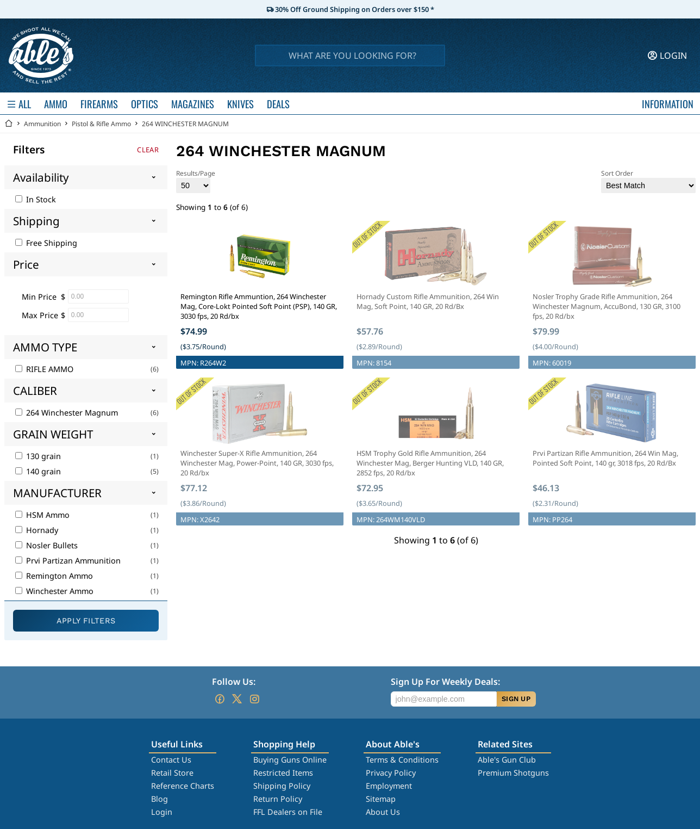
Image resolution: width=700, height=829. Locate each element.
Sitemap (381, 799)
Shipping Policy (281, 786)
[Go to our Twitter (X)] (237, 699)
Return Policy (277, 799)
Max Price (40, 315)
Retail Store (172, 773)
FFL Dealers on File (287, 812)
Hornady (36, 530)
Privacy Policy (391, 773)
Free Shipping (46, 243)
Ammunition (42, 123)
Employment (389, 786)
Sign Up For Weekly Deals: (445, 682)
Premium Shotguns (513, 773)
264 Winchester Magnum (66, 412)
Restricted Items (283, 773)
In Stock (35, 199)
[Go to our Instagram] (254, 699)
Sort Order (648, 181)
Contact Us (171, 759)
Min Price (39, 297)
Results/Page (195, 181)
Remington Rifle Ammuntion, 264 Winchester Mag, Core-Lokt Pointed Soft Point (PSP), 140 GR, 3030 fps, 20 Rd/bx (258, 306)
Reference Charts (182, 786)
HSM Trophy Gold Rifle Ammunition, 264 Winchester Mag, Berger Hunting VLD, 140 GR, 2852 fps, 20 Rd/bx (430, 463)
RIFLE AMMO (44, 369)
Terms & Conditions (402, 759)
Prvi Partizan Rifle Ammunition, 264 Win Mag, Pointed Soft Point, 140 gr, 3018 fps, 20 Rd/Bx (605, 458)
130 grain (38, 456)
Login (161, 812)
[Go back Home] (8, 123)
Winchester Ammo (54, 591)
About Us (383, 812)
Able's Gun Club (507, 759)
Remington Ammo (54, 576)
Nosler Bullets (46, 545)
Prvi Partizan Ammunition (68, 560)
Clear (148, 149)
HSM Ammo (42, 515)
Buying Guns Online (290, 759)
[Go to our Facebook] (219, 699)
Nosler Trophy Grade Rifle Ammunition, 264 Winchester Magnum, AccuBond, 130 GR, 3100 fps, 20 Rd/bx (606, 306)
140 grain (38, 471)
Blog (159, 799)
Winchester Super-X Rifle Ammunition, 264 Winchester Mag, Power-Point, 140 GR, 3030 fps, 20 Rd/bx (257, 463)
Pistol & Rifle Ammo (101, 123)
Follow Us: (233, 682)
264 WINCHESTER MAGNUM (185, 123)
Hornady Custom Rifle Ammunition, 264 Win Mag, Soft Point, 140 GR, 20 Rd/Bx (428, 301)
